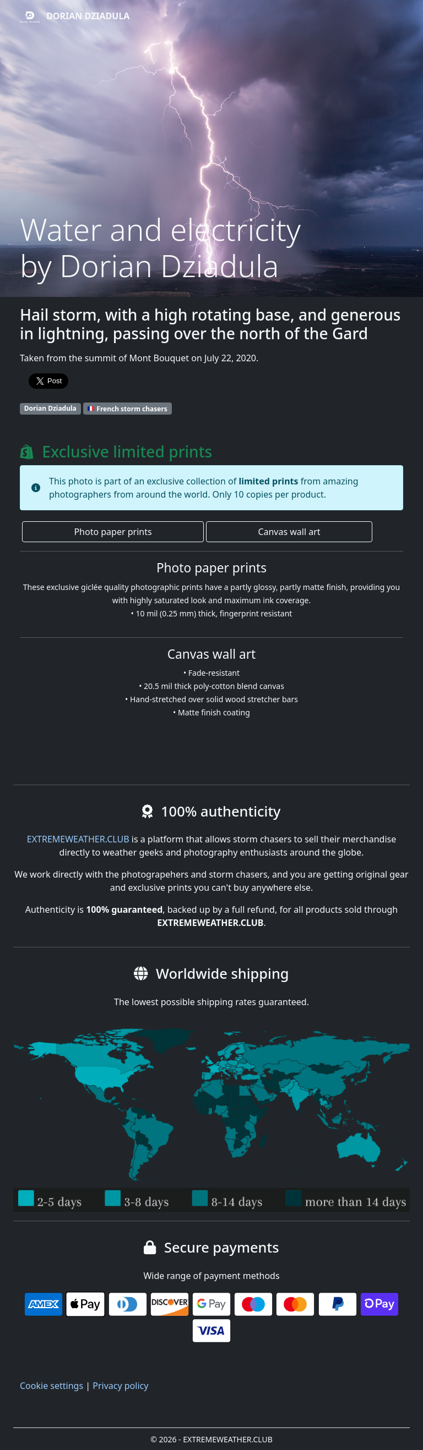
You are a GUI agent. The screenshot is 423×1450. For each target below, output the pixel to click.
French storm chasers (127, 408)
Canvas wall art (289, 532)
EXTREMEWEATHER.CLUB (78, 839)
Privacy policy (120, 1386)
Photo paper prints (112, 532)
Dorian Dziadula (74, 17)
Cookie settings (51, 1386)
